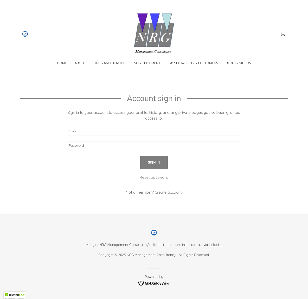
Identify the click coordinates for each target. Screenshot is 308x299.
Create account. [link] (168, 192)
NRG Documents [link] (148, 63)
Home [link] (62, 63)
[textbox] (154, 131)
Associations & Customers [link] (194, 63)
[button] (283, 34)
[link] (25, 34)
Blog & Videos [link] (238, 63)
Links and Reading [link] (110, 63)
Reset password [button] (154, 177)
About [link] (80, 63)
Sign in (154, 162)
